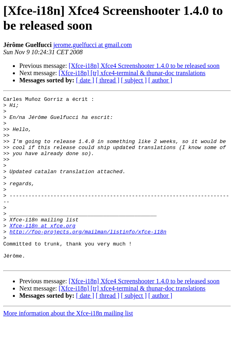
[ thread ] (107, 80)
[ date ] (85, 80)
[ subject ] (134, 80)
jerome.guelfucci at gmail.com (92, 44)
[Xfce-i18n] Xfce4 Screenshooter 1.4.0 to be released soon (144, 65)
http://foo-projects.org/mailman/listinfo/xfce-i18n (88, 259)
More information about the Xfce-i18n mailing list (68, 347)
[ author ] (160, 80)
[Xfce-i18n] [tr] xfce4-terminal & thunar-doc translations (132, 73)
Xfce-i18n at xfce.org (43, 252)
